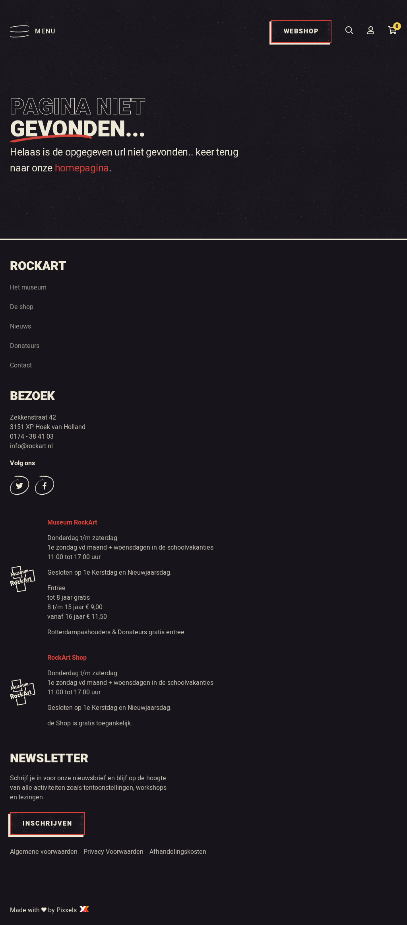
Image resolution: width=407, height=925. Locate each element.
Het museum (28, 287)
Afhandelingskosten (177, 852)
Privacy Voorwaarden (113, 852)
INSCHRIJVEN (47, 823)
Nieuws (20, 326)
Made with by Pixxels (50, 910)
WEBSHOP (301, 31)
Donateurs (24, 346)
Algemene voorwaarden (44, 852)
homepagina (82, 168)
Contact (21, 365)
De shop (21, 307)
